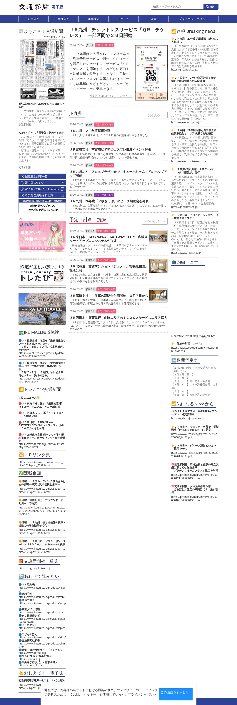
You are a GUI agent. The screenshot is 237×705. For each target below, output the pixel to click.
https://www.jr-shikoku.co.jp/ (188, 161)
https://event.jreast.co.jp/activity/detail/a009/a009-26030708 (41, 354)
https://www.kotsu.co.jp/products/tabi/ (42, 597)
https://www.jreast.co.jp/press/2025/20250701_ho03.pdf (194, 454)
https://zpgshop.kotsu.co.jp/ (35, 568)
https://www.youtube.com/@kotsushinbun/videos (194, 349)
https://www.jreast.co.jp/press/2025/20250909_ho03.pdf (194, 435)
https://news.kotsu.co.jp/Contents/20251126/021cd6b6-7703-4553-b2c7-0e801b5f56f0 (42, 511)
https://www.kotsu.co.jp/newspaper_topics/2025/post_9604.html (42, 531)
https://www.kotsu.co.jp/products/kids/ (42, 637)
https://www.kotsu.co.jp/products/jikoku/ (42, 589)
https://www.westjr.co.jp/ (186, 122)
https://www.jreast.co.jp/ (186, 252)
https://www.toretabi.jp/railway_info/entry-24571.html (41, 445)
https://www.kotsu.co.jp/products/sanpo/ (42, 604)
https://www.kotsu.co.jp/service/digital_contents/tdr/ (42, 620)
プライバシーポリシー (112, 697)
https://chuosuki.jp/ (30, 665)
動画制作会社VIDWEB (203, 336)
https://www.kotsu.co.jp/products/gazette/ (42, 629)
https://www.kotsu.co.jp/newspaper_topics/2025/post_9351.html (42, 550)
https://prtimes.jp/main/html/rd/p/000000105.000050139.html (194, 498)
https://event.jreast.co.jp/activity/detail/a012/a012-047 (41, 380)
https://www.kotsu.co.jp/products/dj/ (41, 612)
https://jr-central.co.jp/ (184, 69)
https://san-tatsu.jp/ (30, 659)
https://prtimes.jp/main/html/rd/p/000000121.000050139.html (194, 476)
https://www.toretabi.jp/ (33, 652)
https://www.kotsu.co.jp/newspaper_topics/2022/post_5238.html (42, 463)
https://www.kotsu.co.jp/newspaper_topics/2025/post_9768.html (42, 490)
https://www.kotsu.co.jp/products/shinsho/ (42, 645)
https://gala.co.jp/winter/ (186, 418)
